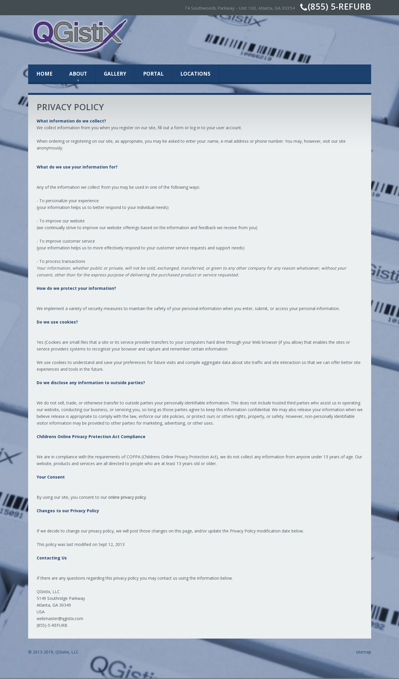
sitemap (363, 652)
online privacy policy (127, 497)
